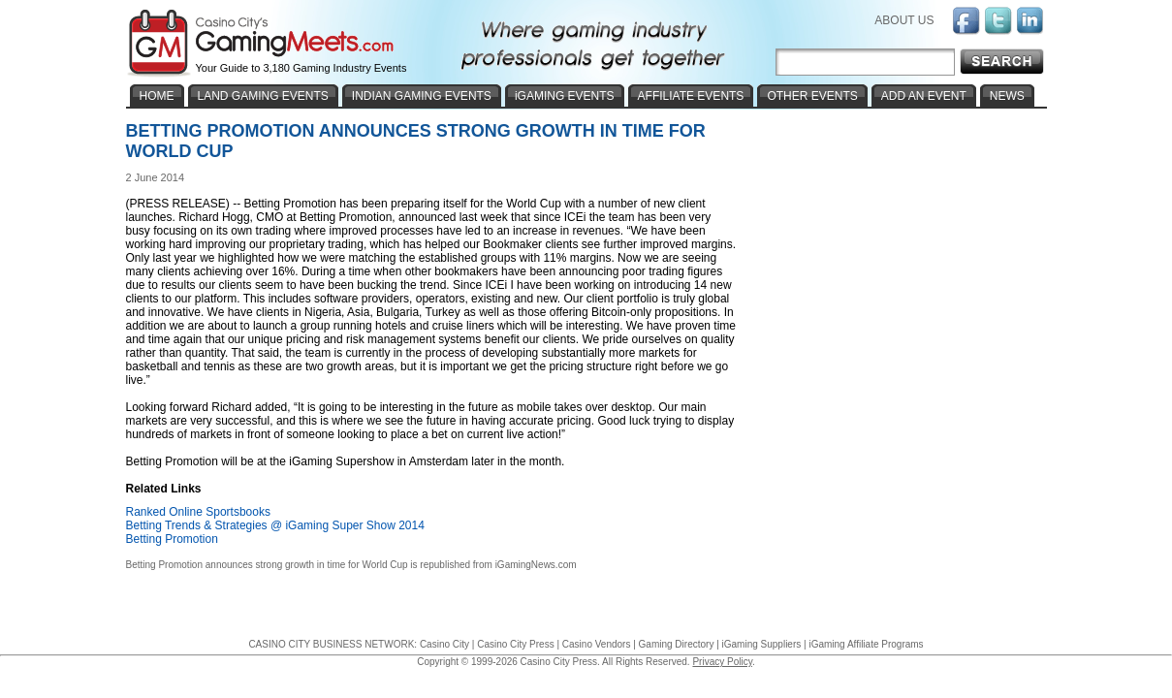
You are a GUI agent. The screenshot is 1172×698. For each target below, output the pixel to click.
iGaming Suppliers (762, 644)
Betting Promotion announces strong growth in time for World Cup (267, 564)
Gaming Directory (676, 644)
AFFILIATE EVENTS (691, 96)
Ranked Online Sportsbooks (198, 512)
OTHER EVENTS (812, 96)
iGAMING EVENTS (565, 96)
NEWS (1007, 96)
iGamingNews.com (536, 564)
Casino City (444, 644)
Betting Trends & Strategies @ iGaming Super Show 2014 (275, 525)
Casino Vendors (596, 644)
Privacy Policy (722, 661)
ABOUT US (904, 20)
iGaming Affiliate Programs (865, 644)
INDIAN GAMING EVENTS (421, 96)
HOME (157, 96)
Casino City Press (515, 644)
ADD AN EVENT (923, 96)
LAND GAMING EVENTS (263, 96)
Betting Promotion (172, 539)
